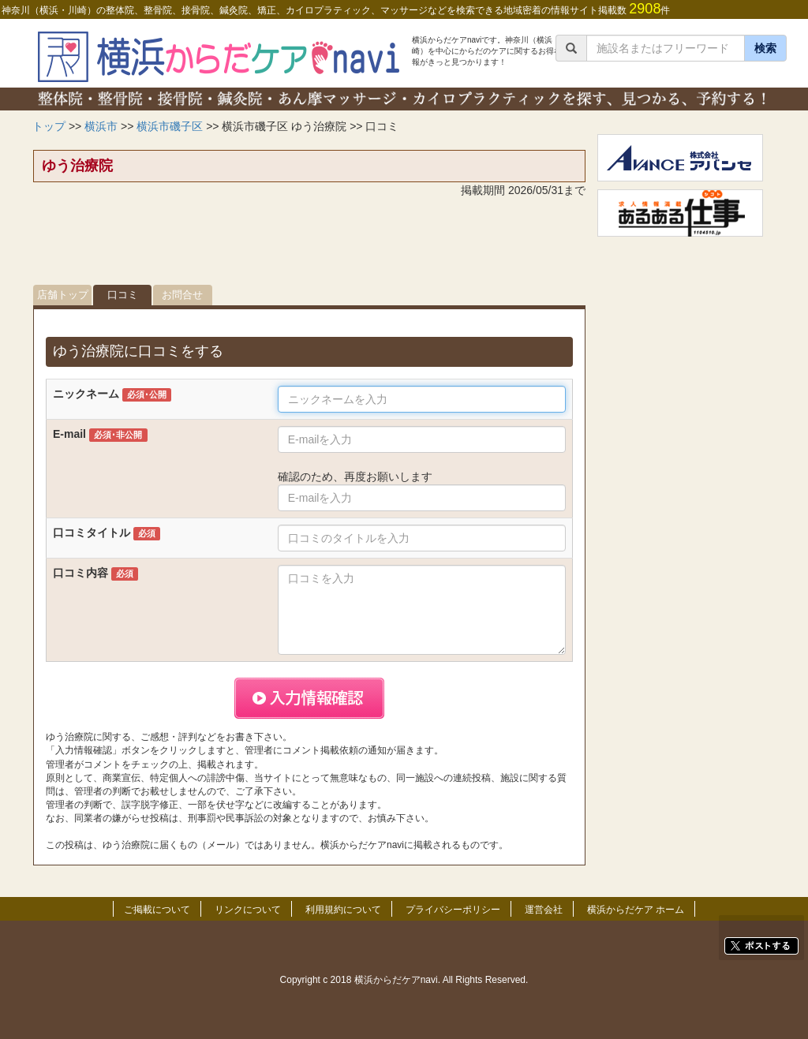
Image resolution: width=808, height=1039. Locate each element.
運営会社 (544, 909)
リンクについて (248, 909)
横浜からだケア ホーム (635, 909)
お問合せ (182, 295)
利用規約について (343, 909)
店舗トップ (62, 295)
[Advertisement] (309, 245)
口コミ (122, 295)
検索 (765, 48)
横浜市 (101, 126)
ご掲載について (157, 909)
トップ (48, 126)
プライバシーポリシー (453, 909)
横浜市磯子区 (170, 126)
